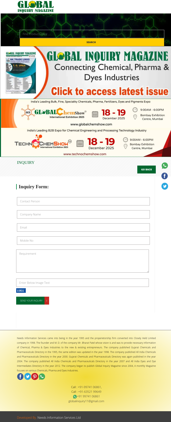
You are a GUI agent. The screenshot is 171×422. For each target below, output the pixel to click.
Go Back (146, 169)
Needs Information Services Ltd (59, 417)
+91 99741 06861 (86, 396)
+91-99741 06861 (89, 387)
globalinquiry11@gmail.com (86, 401)
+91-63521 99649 (89, 392)
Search (91, 42)
